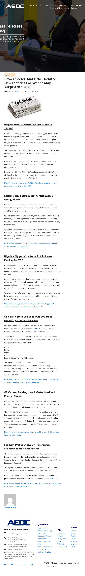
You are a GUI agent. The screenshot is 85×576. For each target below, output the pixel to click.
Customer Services (65, 5)
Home (31, 5)
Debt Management (45, 547)
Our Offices (42, 549)
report (33, 329)
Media (66, 8)
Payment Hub (56, 8)
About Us (40, 5)
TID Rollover (51, 5)
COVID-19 (53, 478)
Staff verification (44, 552)
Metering (79, 5)
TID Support (62, 547)
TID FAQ (60, 544)
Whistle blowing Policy (74, 544)
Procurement (43, 528)
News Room (19, 91)
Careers (74, 8)
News (7, 75)
